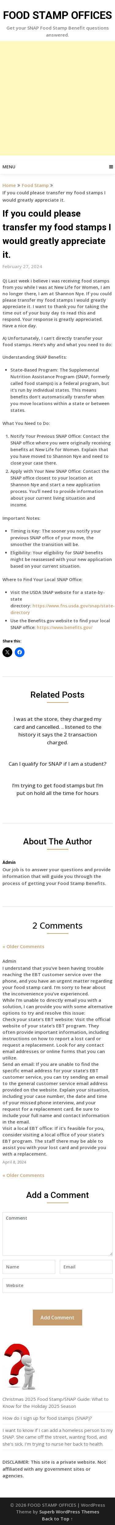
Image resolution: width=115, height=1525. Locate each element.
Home (9, 185)
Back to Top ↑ (57, 1519)
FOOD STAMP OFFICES (57, 15)
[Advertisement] (57, 98)
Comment (57, 1234)
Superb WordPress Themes (69, 1512)
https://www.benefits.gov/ (64, 627)
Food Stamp (35, 185)
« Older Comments (23, 946)
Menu (8, 167)
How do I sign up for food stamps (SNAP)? (47, 1418)
